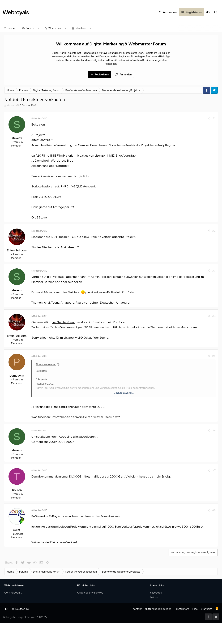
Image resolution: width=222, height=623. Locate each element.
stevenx (11, 105)
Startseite (206, 608)
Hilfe (195, 608)
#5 (214, 355)
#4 (214, 315)
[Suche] (215, 12)
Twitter (154, 597)
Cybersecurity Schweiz (90, 592)
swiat (16, 530)
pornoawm (17, 375)
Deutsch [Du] (21, 608)
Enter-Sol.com (17, 250)
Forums (30, 28)
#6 (214, 430)
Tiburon (17, 490)
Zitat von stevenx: (46, 364)
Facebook (156, 592)
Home (11, 28)
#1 (214, 118)
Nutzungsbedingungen (158, 608)
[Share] (209, 118)
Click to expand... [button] (124, 392)
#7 (214, 470)
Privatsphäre (182, 608)
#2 (214, 230)
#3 (214, 270)
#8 (214, 510)
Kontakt (137, 608)
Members (81, 28)
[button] (38, 28)
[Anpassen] (208, 12)
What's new (55, 28)
